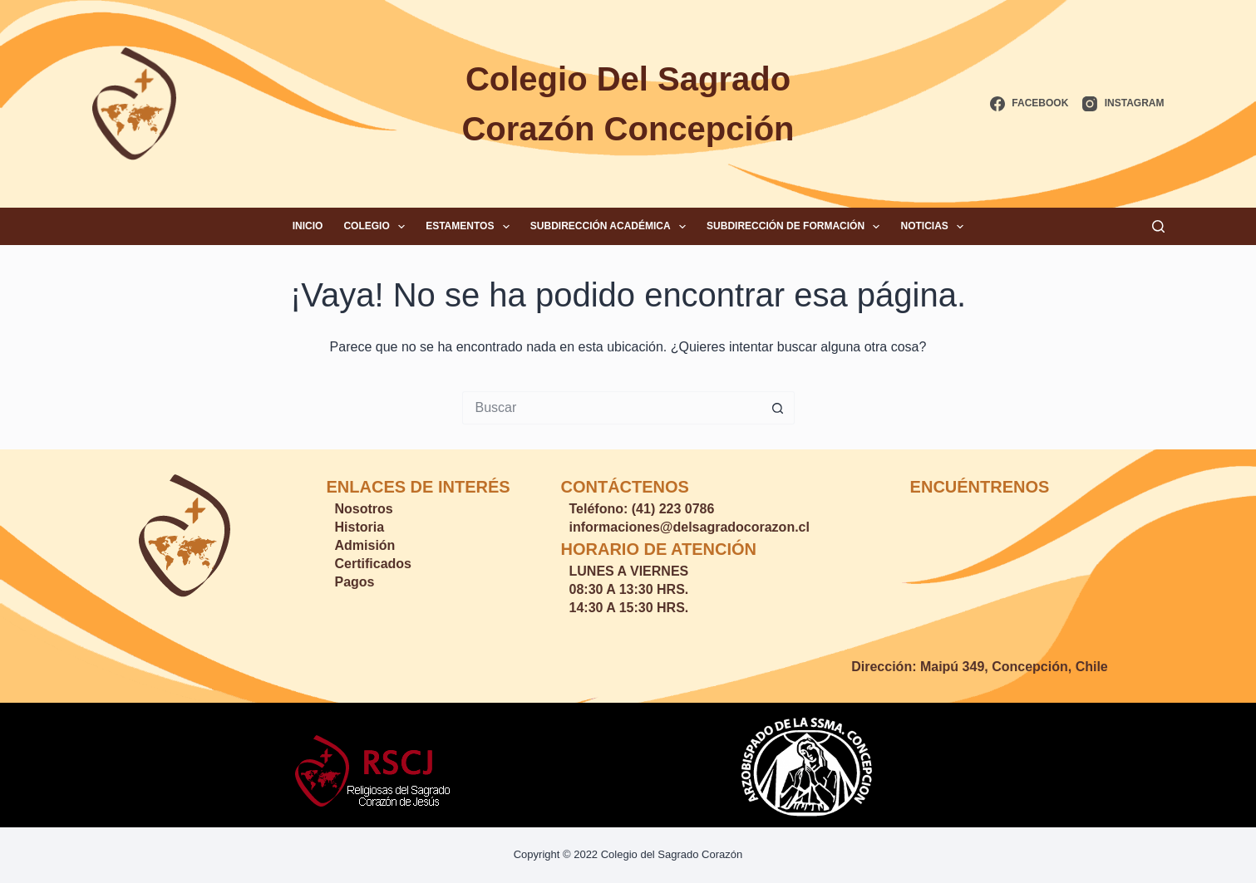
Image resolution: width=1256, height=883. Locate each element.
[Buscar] (1158, 226)
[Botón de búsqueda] (778, 407)
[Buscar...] (611, 407)
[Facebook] (1029, 104)
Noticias (935, 227)
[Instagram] (1123, 104)
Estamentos (471, 227)
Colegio (377, 227)
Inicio (308, 226)
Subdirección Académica (611, 227)
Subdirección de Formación (796, 227)
